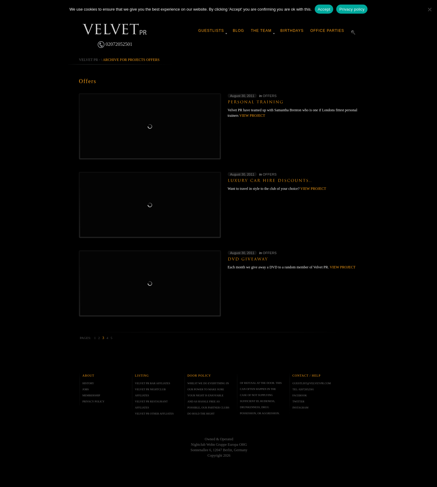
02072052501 (115, 44)
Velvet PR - (89, 60)
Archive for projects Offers (131, 60)
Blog (238, 31)
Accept (324, 9)
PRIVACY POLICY (94, 401)
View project (252, 115)
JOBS (86, 389)
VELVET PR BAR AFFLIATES (152, 383)
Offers (270, 96)
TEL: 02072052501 (303, 389)
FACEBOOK (300, 395)
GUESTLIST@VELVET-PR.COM (312, 383)
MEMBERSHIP (91, 395)
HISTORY (88, 383)
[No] (429, 9)
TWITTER (299, 401)
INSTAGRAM (301, 407)
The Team (261, 31)
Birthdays (292, 31)
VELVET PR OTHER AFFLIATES (154, 413)
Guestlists (211, 31)
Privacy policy (351, 9)
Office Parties (327, 31)
